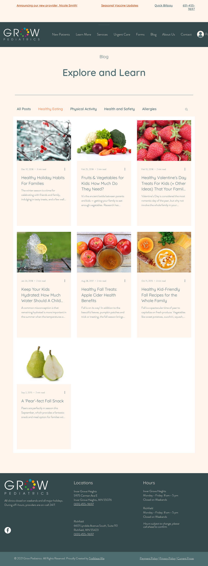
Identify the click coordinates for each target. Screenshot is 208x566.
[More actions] (66, 169)
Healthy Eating (50, 109)
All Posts (24, 109)
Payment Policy (149, 558)
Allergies (149, 109)
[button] (47, 5)
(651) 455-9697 (84, 504)
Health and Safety (119, 109)
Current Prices (185, 558)
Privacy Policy (167, 558)
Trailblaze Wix (97, 558)
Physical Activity (83, 109)
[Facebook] (7, 530)
